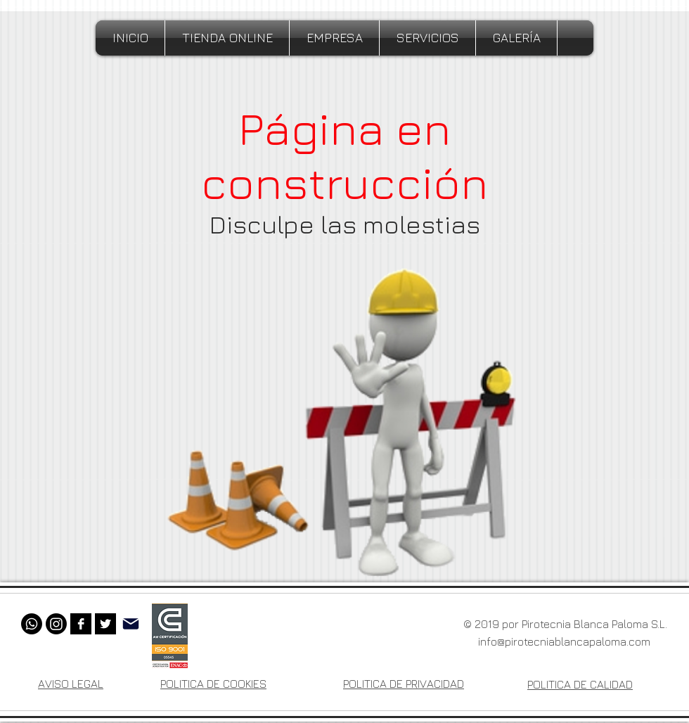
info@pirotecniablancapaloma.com (564, 641)
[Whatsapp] (31, 623)
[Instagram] (56, 623)
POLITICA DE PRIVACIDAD (403, 683)
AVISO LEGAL (70, 683)
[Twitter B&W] (105, 623)
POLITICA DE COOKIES (213, 683)
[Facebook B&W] (80, 623)
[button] (334, 38)
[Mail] (130, 624)
